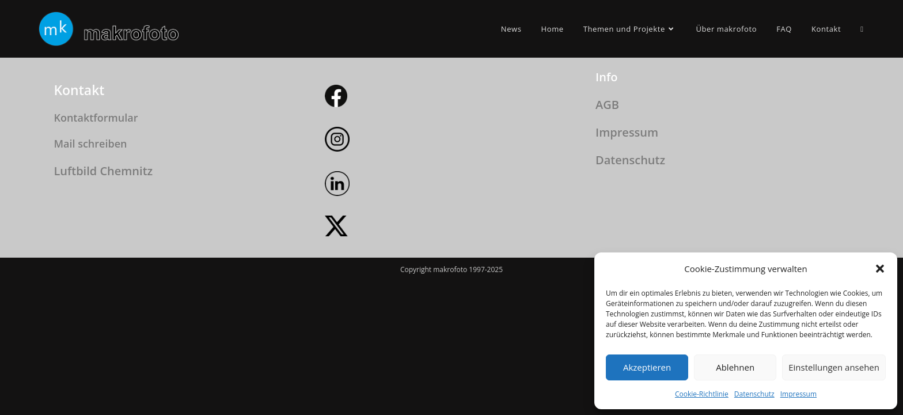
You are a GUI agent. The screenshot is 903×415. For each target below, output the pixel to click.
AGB (607, 238)
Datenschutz (754, 394)
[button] (880, 268)
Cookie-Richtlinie (702, 394)
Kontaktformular (96, 251)
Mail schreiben (90, 277)
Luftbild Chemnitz (103, 303)
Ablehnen (735, 367)
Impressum (798, 394)
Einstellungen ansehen (833, 367)
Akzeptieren (647, 367)
